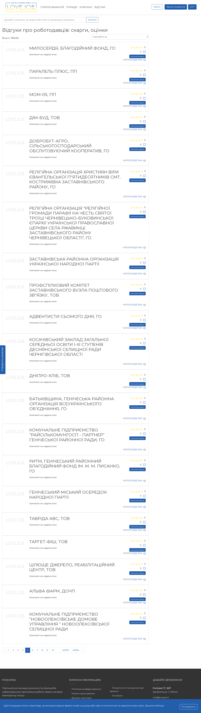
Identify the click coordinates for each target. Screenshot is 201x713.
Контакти (117, 695)
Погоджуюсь (189, 706)
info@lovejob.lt (161, 697)
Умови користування (83, 693)
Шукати (92, 19)
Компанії (86, 7)
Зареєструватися (175, 7)
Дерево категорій (81, 698)
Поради (71, 7)
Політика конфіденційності (86, 689)
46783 (65, 650)
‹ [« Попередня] (4, 650)
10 (53, 650)
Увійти (157, 7)
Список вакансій (52, 7)
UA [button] (191, 7)
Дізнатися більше (154, 705)
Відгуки (99, 7)
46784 (76, 650)
